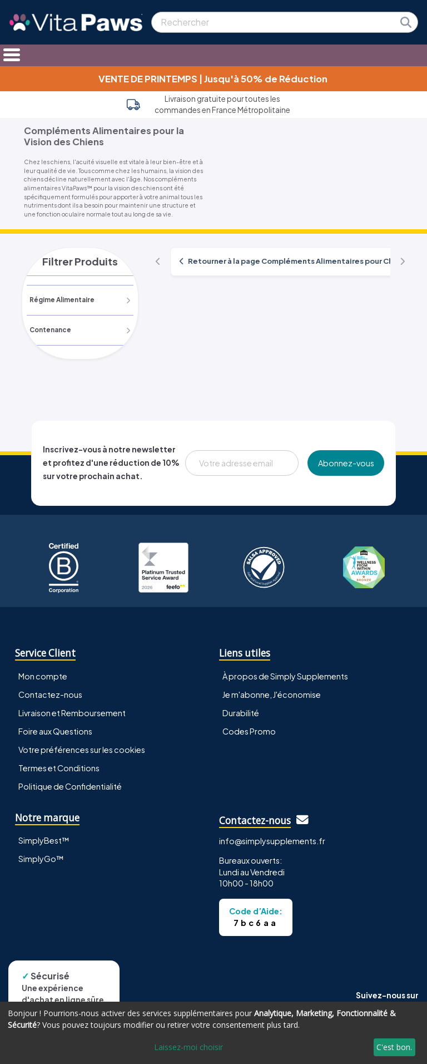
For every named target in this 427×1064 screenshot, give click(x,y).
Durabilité (240, 713)
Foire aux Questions (55, 731)
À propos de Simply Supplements (285, 676)
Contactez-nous (50, 694)
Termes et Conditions (59, 768)
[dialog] (213, 1033)
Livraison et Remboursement (72, 713)
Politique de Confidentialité (70, 786)
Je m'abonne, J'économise (271, 694)
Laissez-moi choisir (188, 1047)
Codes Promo (249, 731)
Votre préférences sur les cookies (81, 750)
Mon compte (42, 676)
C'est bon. (394, 1047)
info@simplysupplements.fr (272, 841)
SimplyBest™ (43, 840)
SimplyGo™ (41, 859)
